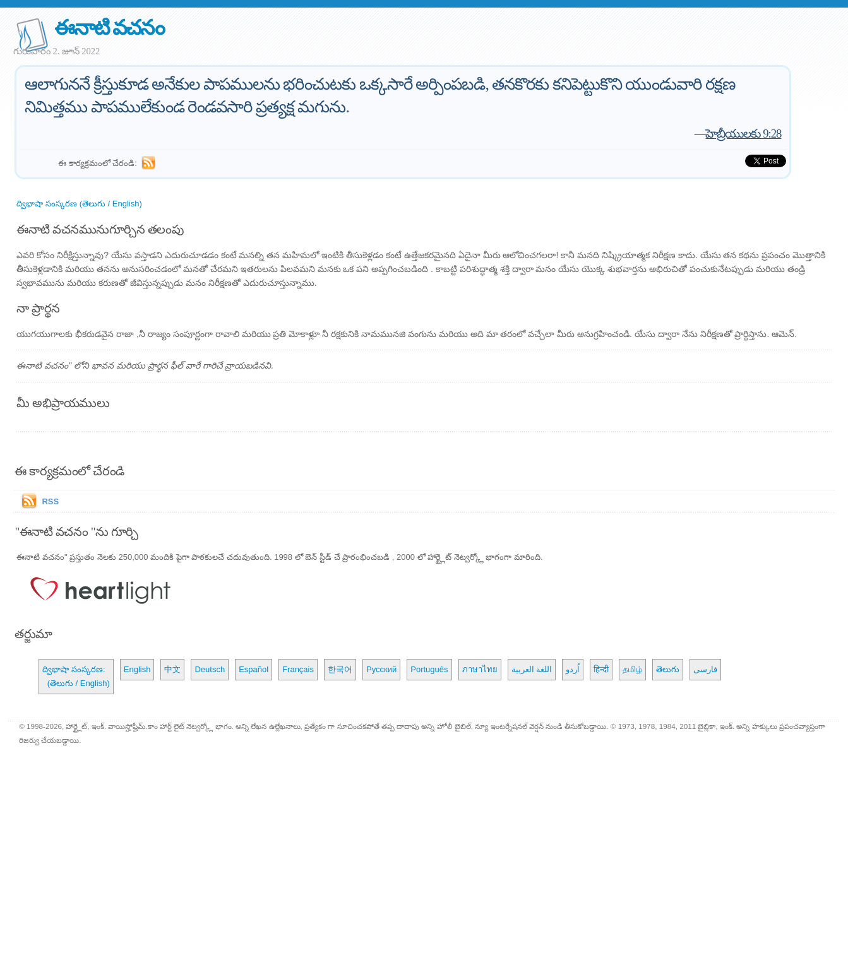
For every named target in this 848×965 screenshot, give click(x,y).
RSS (50, 501)
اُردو (573, 669)
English (137, 669)
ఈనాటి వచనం (109, 27)
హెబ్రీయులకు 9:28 (743, 133)
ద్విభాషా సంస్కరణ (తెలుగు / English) (78, 203)
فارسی (705, 669)
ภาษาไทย (480, 669)
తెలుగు (667, 669)
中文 (172, 669)
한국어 (340, 669)
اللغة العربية (531, 669)
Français (298, 669)
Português (429, 669)
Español (253, 669)
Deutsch (209, 669)
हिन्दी (601, 669)
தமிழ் (632, 669)
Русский (381, 669)
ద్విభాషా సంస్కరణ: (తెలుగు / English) (75, 676)
